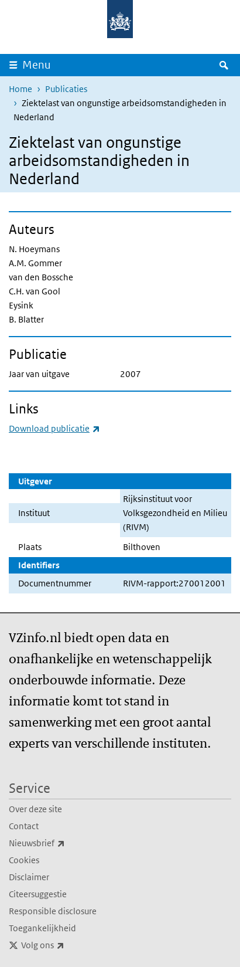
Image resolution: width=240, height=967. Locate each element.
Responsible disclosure (53, 911)
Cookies (24, 860)
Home (20, 88)
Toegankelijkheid (42, 928)
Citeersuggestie (38, 894)
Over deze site (35, 809)
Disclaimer (29, 877)
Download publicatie (54, 428)
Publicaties (66, 88)
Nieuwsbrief (62, 843)
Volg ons (68, 945)
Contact (24, 826)
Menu (36, 65)
